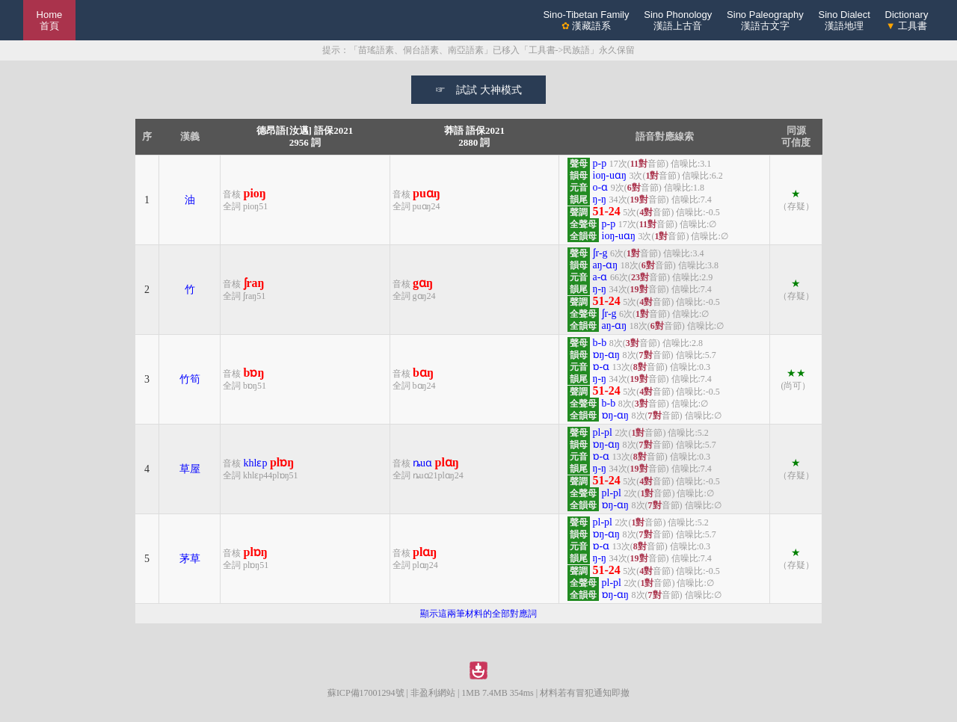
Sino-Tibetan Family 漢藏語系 (586, 20)
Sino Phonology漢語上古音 (678, 20)
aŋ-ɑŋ (605, 265)
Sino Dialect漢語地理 (844, 20)
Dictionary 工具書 (907, 20)
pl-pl (602, 432)
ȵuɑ (422, 463)
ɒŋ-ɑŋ (607, 354)
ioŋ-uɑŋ (610, 175)
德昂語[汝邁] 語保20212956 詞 (304, 136)
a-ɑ (600, 277)
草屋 (189, 469)
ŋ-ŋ (600, 199)
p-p (600, 163)
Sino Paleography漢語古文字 (765, 20)
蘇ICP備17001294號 (365, 693)
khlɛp (256, 463)
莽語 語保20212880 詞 (474, 136)
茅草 (189, 558)
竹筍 (189, 379)
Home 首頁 (50, 20)
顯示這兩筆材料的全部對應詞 (478, 613)
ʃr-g (600, 253)
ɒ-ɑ (601, 366)
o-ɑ (601, 187)
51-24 (607, 211)
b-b (600, 342)
